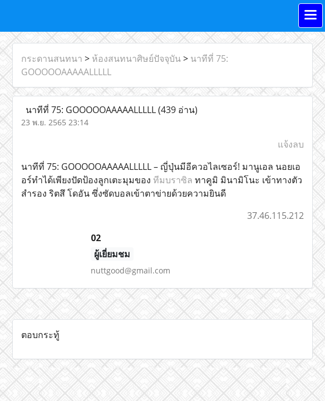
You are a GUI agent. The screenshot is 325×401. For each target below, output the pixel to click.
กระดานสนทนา (51, 58)
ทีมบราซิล (173, 180)
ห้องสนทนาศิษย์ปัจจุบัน (136, 58)
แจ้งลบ (291, 144)
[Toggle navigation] (310, 15)
